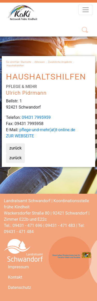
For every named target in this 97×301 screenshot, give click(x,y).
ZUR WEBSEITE (20, 136)
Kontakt (15, 277)
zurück (15, 148)
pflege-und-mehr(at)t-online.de (47, 129)
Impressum (18, 266)
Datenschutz (19, 287)
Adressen (39, 61)
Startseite (26, 61)
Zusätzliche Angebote (60, 61)
